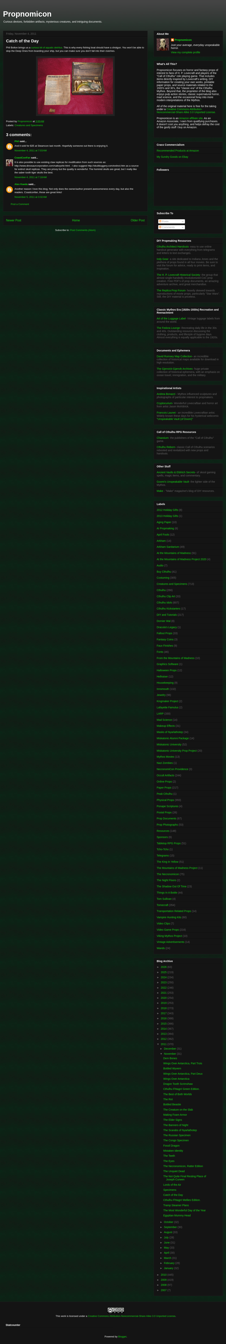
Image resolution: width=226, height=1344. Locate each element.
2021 (164, 992)
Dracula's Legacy (167, 627)
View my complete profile (185, 52)
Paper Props (164, 787)
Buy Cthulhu (164, 571)
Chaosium (163, 437)
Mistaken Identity (173, 1150)
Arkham (161, 540)
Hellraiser (162, 676)
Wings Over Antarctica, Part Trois (182, 1063)
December (170, 1048)
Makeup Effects (166, 725)
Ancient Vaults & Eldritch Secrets (176, 472)
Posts (164, 221)
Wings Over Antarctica (176, 1078)
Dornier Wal (163, 620)
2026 (164, 966)
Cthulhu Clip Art (166, 596)
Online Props (164, 781)
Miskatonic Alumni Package (173, 738)
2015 (164, 1023)
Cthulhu (161, 590)
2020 (164, 997)
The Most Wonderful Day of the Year (184, 1210)
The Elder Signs (172, 1119)
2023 (164, 982)
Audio (160, 565)
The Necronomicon (168, 874)
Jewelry (161, 694)
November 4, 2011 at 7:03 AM (31, 150)
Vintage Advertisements (170, 941)
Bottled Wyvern (172, 1068)
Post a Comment (20, 204)
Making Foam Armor (175, 1114)
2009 (164, 1279)
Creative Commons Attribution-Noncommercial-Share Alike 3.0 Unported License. (186, 111)
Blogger (122, 1336)
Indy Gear (162, 259)
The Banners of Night (175, 1125)
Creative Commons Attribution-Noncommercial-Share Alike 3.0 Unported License (132, 1316)
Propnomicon (27, 14)
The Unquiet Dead (174, 1171)
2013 (164, 1033)
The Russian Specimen (177, 1135)
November (170, 1053)
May (167, 1247)
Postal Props (164, 812)
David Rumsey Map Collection (174, 356)
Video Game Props (168, 929)
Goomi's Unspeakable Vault (173, 481)
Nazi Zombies (165, 762)
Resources (163, 830)
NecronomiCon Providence (172, 769)
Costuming (163, 577)
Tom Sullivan (164, 898)
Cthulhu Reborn (166, 447)
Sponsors (162, 837)
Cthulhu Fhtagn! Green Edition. (181, 1088)
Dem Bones (170, 1058)
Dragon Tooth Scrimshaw (178, 1083)
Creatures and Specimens (29, 125)
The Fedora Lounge (168, 327)
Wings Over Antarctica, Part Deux (183, 1073)
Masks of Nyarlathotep (170, 732)
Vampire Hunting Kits (169, 917)
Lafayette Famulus (167, 707)
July (166, 1237)
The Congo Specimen (176, 1140)
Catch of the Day (173, 1194)
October (169, 1222)
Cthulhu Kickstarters (168, 608)
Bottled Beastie (172, 1104)
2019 (164, 1002)
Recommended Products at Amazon (178, 150)
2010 (164, 1274)
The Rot (168, 1099)
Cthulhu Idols (164, 602)
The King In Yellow (167, 861)
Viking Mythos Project (169, 935)
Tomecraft (162, 905)
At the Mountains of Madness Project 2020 (181, 559)
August (168, 1232)
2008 (164, 1284)
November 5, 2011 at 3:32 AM (31, 197)
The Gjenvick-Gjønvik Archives (175, 368)
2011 (164, 1044)
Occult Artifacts (165, 775)
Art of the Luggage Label (171, 318)
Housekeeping (165, 682)
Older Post (138, 220)
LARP (160, 713)
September (170, 1227)
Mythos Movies (165, 756)
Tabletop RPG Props (169, 843)
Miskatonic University (169, 744)
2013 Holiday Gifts (167, 515)
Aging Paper (164, 522)
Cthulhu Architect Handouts (173, 246)
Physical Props (165, 800)
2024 (164, 977)
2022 (164, 987)
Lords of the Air (172, 1184)
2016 (164, 1018)
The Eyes (168, 1161)
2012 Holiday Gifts (167, 509)
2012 (164, 1038)
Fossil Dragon (171, 1145)
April (167, 1252)
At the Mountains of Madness (174, 553)
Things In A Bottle (167, 892)
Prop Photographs (167, 824)
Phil (17, 141)
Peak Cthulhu (165, 793)
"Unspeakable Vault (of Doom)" (175, 419)
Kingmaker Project (167, 701)
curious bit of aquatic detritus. (47, 47)
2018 (164, 1008)
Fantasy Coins (165, 639)
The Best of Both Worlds (177, 1094)
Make (160, 490)
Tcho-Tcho (163, 849)
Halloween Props (167, 670)
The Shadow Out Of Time (171, 886)
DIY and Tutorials (167, 614)
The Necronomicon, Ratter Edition (183, 1166)
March (168, 1257)
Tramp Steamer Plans (176, 1205)
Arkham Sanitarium (168, 546)
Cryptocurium (164, 403)
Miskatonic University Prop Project (177, 750)
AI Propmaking (165, 528)
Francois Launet (166, 412)
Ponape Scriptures (167, 806)
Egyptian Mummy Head (177, 1215)
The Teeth (169, 1155)
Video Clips (163, 923)
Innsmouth (163, 688)
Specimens (169, 1189)
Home (76, 220)
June (167, 1242)
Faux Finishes (165, 645)
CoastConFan (23, 157)
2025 (164, 972)
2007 (164, 1290)
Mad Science (164, 719)
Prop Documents (166, 818)
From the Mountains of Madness (176, 658)
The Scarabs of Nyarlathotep (180, 1130)
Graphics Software (167, 664)
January (169, 1268)
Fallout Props (164, 633)
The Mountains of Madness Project (177, 867)
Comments (167, 227)
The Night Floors (166, 880)
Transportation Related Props (174, 911)
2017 (164, 1013)
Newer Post (13, 220)
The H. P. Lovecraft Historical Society (178, 274)
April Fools (163, 534)
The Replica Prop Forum (171, 290)
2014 (164, 1028)
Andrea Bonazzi (166, 393)
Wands (161, 948)
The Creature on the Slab (178, 1109)
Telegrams (163, 855)
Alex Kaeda (21, 184)
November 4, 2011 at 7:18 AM (31, 177)
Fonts (160, 651)
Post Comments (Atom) (82, 230)
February (169, 1263)
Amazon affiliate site (191, 118)
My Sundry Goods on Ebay (172, 156)
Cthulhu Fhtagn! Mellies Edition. (182, 1200)
